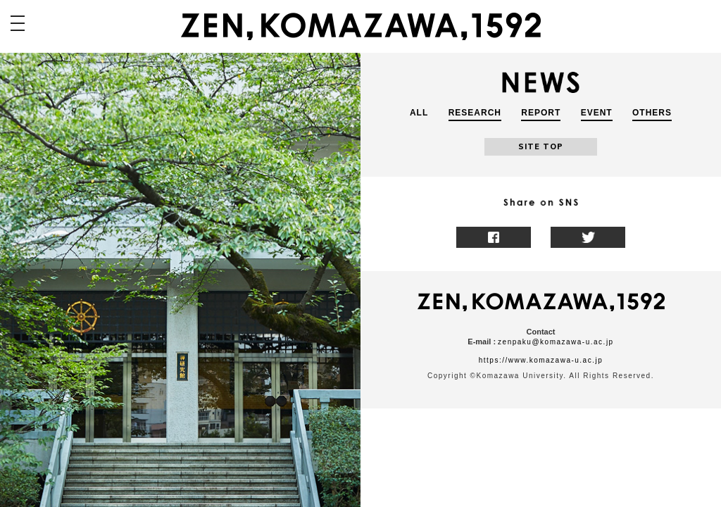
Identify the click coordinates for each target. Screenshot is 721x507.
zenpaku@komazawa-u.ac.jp (556, 342)
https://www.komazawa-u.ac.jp (541, 360)
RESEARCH (475, 113)
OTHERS (652, 113)
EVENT (597, 113)
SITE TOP (540, 146)
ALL (419, 113)
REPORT (540, 113)
